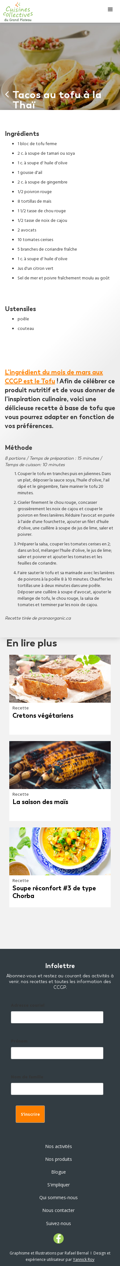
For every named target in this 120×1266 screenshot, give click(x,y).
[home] (16, 11)
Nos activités (58, 1146)
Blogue (58, 1172)
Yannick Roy (83, 1259)
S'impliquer (58, 1185)
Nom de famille (27, 1077)
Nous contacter (58, 1210)
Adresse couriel (27, 1006)
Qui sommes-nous (58, 1197)
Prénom (19, 1041)
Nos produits (58, 1159)
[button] (110, 9)
